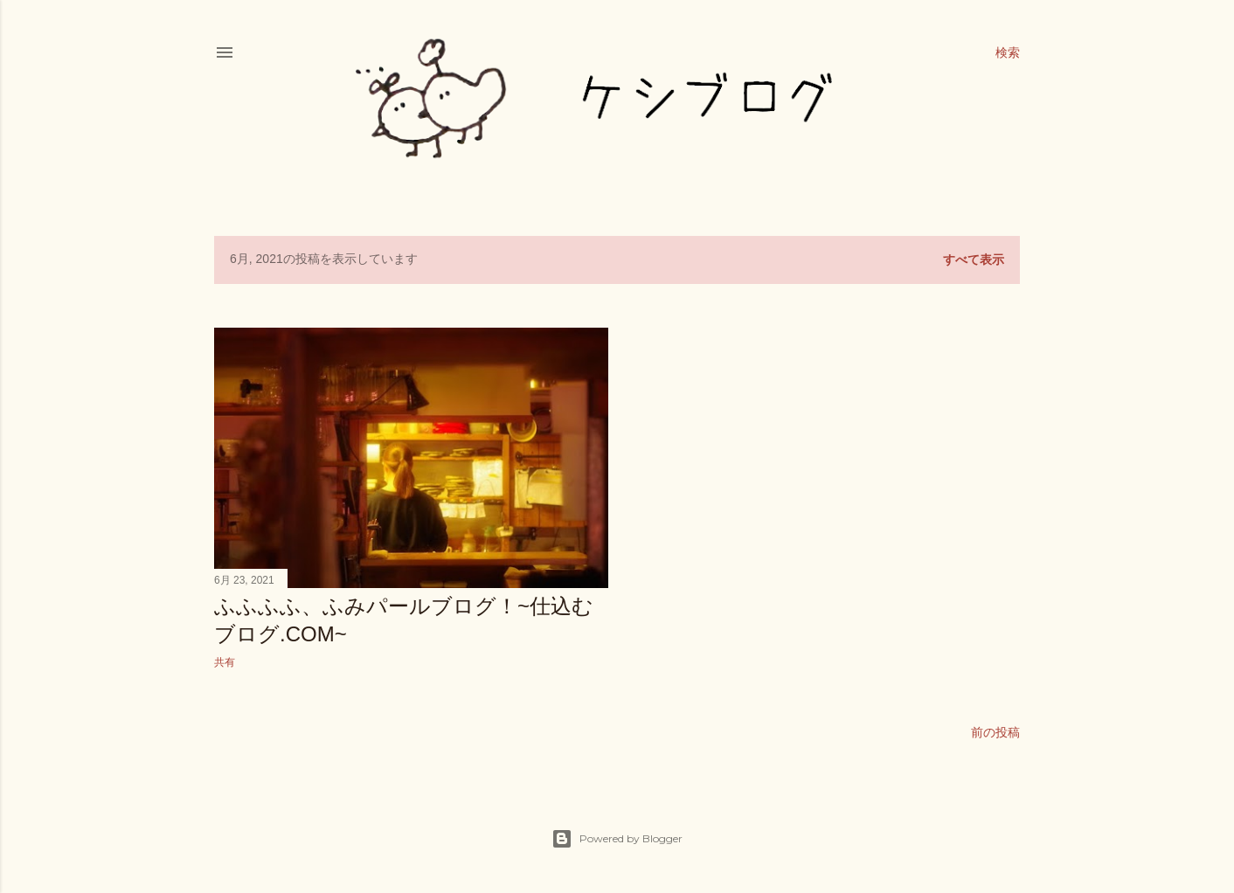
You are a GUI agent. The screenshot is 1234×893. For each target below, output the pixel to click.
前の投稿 (995, 732)
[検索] (1007, 52)
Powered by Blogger (617, 838)
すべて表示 (973, 259)
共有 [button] (224, 661)
